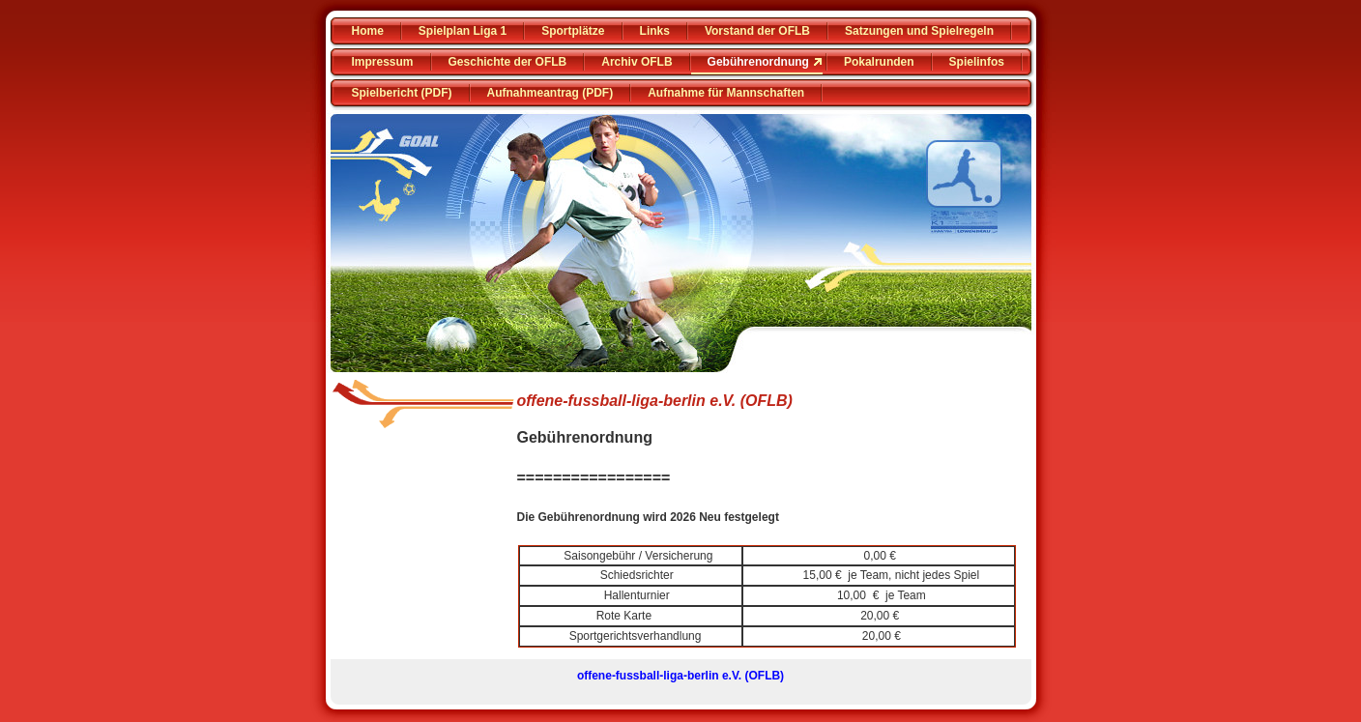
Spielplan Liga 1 (463, 31)
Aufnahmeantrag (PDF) (550, 93)
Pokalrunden (879, 62)
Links (655, 31)
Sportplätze (572, 31)
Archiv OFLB (636, 62)
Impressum (383, 62)
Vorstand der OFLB (757, 31)
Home (368, 31)
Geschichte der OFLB (508, 62)
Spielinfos (976, 62)
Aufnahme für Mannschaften (726, 93)
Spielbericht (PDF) (402, 93)
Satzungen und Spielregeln (919, 31)
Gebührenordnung (758, 62)
